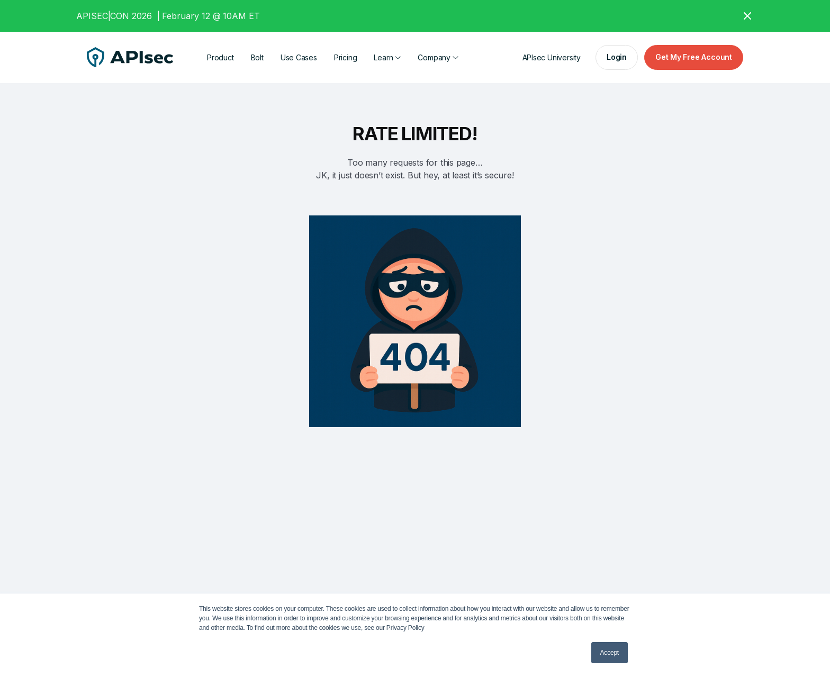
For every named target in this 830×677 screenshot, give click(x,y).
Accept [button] (609, 652)
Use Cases (299, 57)
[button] (387, 57)
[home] (130, 57)
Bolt (257, 57)
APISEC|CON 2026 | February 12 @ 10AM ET (168, 16)
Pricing (345, 57)
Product (220, 57)
